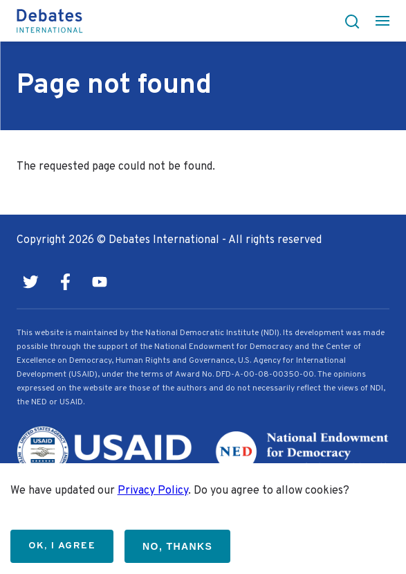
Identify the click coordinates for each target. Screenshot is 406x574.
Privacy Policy (153, 491)
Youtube (99, 282)
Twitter (30, 282)
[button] (348, 21)
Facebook (65, 282)
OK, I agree (61, 546)
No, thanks (177, 546)
